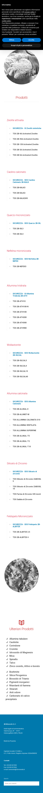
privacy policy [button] (30, 12)
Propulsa (13, 741)
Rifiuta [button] (11, 40)
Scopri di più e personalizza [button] (21, 45)
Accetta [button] (31, 40)
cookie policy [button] (6, 21)
